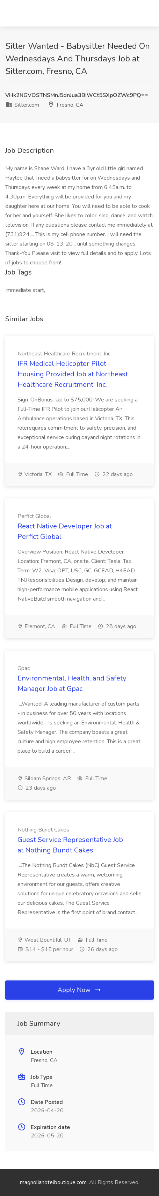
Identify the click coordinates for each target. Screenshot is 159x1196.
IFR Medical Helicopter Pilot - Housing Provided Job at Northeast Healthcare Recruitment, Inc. (72, 374)
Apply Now (80, 990)
